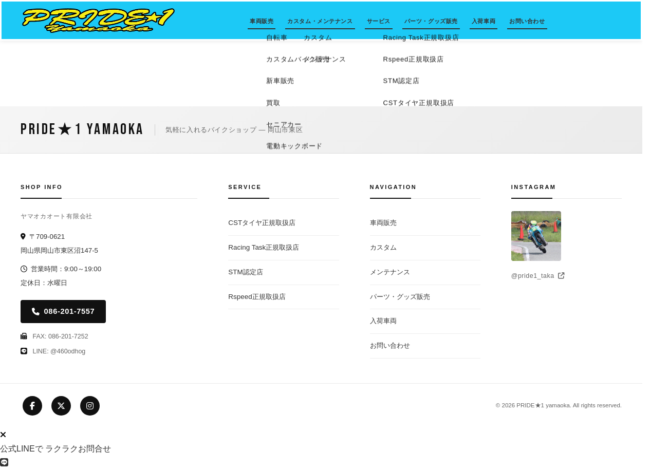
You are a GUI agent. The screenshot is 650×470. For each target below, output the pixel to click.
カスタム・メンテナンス (319, 21)
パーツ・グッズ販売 (431, 21)
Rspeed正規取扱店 (256, 296)
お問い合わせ (527, 21)
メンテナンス (390, 272)
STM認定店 (245, 272)
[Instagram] (90, 406)
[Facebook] (32, 406)
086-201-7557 (63, 311)
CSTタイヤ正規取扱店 (261, 223)
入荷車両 (483, 21)
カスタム (383, 247)
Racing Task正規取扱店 (263, 247)
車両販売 (261, 21)
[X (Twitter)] (61, 406)
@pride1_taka (537, 275)
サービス (379, 21)
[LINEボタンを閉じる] (3, 435)
